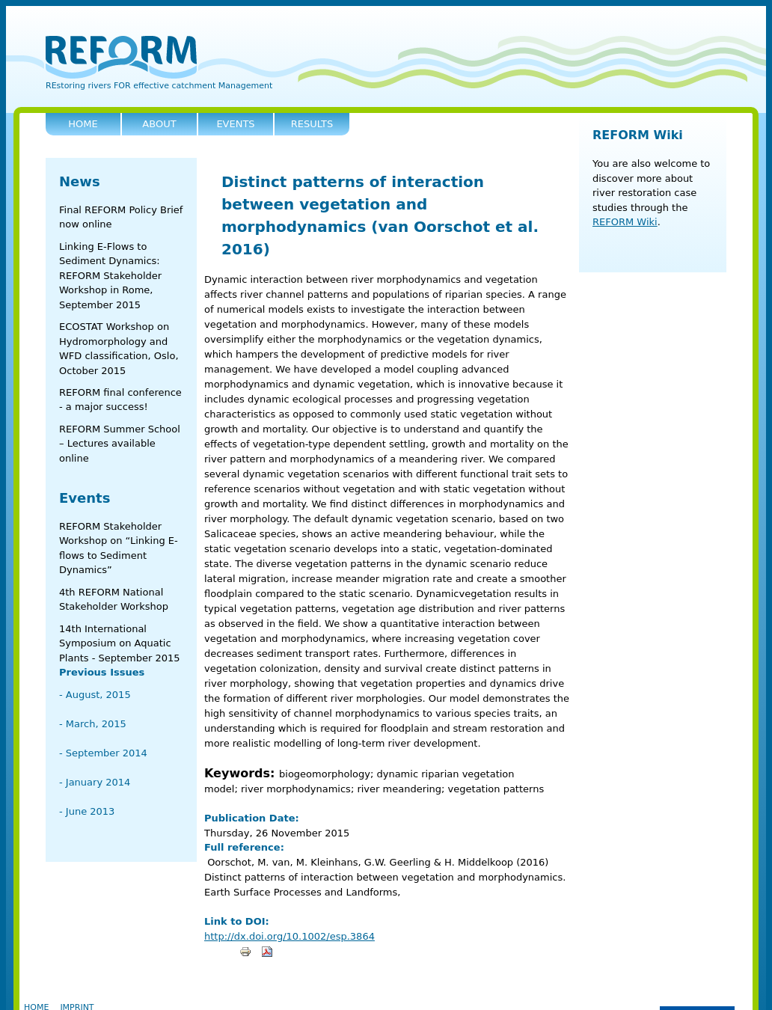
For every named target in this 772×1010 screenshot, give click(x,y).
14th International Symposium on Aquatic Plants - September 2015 (119, 643)
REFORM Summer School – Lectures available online (119, 443)
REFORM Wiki (637, 135)
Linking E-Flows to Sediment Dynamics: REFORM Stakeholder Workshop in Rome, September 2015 (110, 275)
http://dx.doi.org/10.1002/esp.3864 (289, 936)
